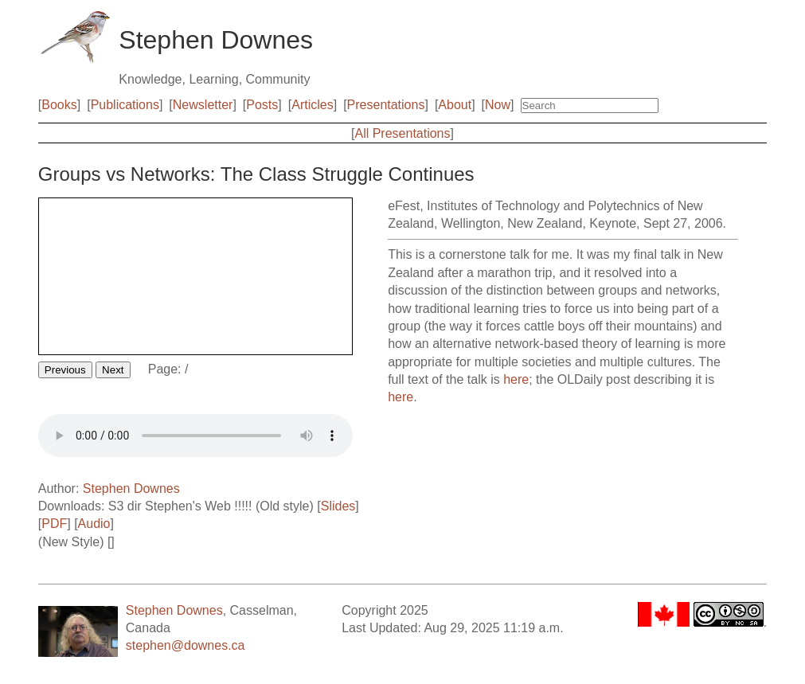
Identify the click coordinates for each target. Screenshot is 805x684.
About (454, 104)
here (516, 379)
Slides (338, 506)
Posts (262, 104)
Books (58, 104)
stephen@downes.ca (185, 645)
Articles (312, 104)
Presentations (386, 104)
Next (112, 370)
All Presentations (402, 133)
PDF (54, 523)
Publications (125, 104)
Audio (94, 523)
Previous (65, 370)
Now (497, 104)
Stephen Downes (131, 488)
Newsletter (203, 104)
